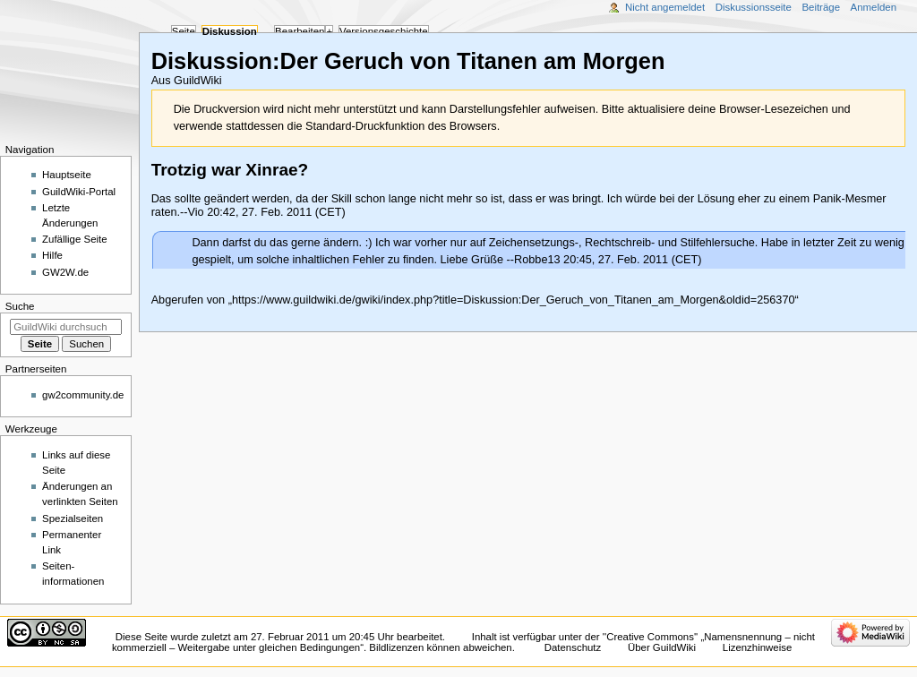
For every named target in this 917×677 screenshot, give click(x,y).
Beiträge (820, 7)
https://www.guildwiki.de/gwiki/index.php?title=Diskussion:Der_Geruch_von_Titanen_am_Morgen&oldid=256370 (513, 300)
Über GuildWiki (662, 647)
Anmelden (874, 7)
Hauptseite (66, 174)
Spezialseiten (72, 518)
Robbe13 (537, 259)
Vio (196, 212)
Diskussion (229, 31)
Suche (20, 306)
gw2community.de (83, 395)
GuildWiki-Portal (79, 191)
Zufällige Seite (74, 239)
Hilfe (52, 255)
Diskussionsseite (754, 7)
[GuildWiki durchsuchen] (66, 327)
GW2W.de (65, 272)
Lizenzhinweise (757, 647)
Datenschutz (573, 647)
